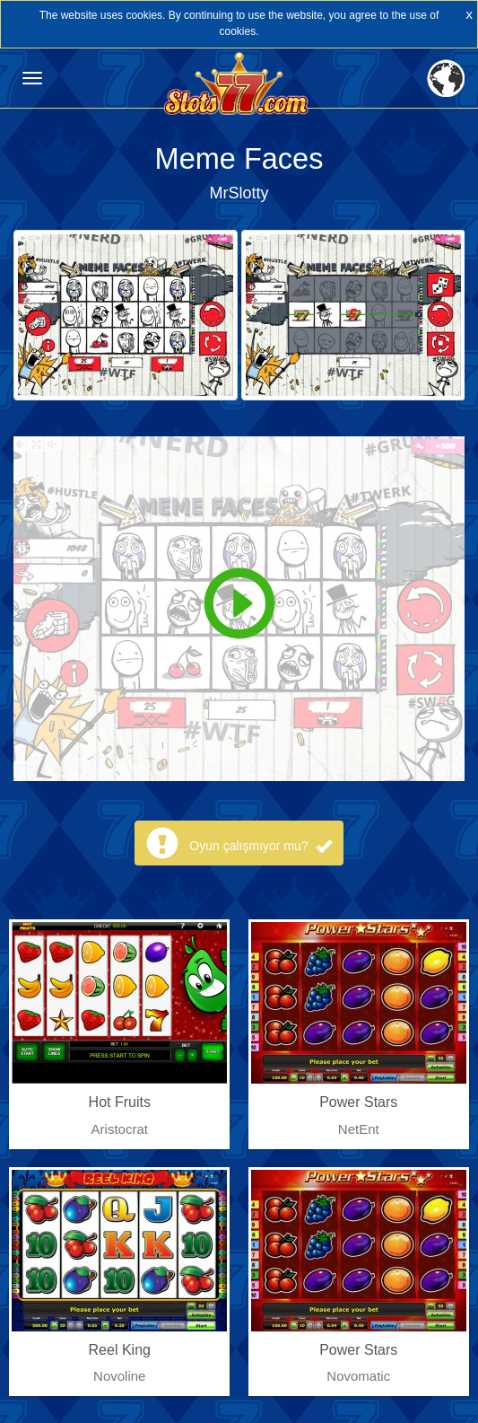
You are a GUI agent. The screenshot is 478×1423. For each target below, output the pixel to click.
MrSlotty (238, 193)
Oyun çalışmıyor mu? (260, 846)
